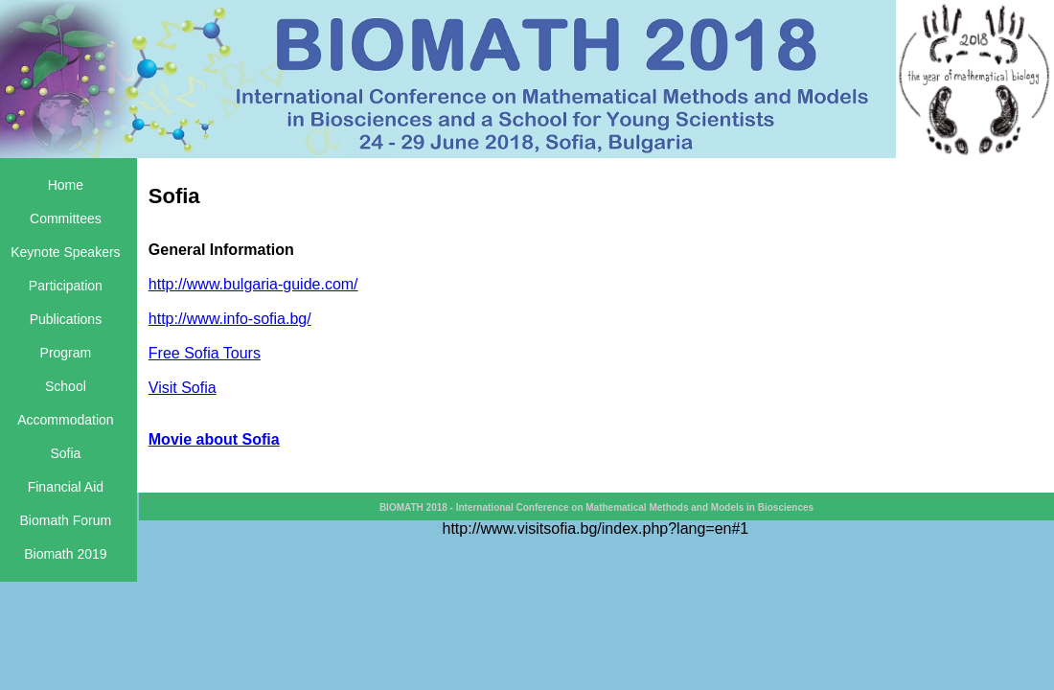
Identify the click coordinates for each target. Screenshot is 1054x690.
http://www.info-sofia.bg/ (230, 318)
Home (65, 185)
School (65, 386)
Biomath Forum (66, 520)
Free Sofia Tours (205, 353)
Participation (66, 285)
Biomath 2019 (65, 554)
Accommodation (65, 419)
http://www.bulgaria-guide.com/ (253, 284)
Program (66, 352)
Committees (66, 218)
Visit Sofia (183, 388)
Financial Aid (65, 486)
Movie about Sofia (214, 439)
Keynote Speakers (65, 252)
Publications (66, 319)
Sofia (65, 453)
